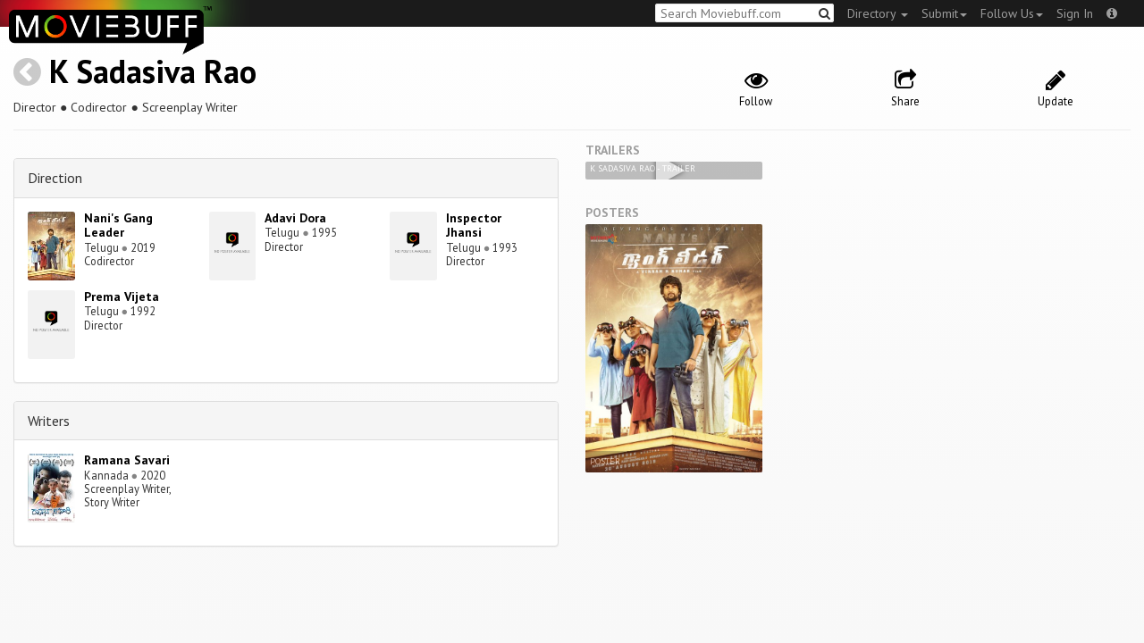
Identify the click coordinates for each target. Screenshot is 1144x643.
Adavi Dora (295, 218)
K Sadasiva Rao (153, 71)
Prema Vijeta (121, 296)
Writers (49, 421)
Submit (944, 13)
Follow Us (1011, 13)
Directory (877, 13)
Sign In (1074, 13)
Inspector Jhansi (473, 225)
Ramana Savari (127, 460)
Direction (55, 178)
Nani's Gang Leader (118, 225)
